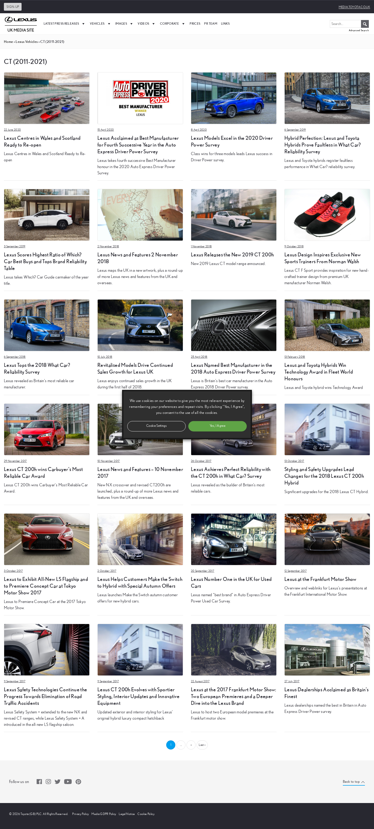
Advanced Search (359, 30)
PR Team (210, 23)
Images (124, 23)
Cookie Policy (146, 813)
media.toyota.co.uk (354, 7)
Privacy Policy (80, 813)
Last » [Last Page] (202, 744)
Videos (147, 23)
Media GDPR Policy (103, 813)
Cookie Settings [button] (156, 426)
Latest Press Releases (65, 23)
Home (8, 41)
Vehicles (100, 23)
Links (225, 23)
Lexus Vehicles (27, 41)
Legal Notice (127, 813)
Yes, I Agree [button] (217, 426)
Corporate (173, 23)
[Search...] (349, 24)
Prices (195, 23)
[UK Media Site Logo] (21, 23)
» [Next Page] (191, 744)
